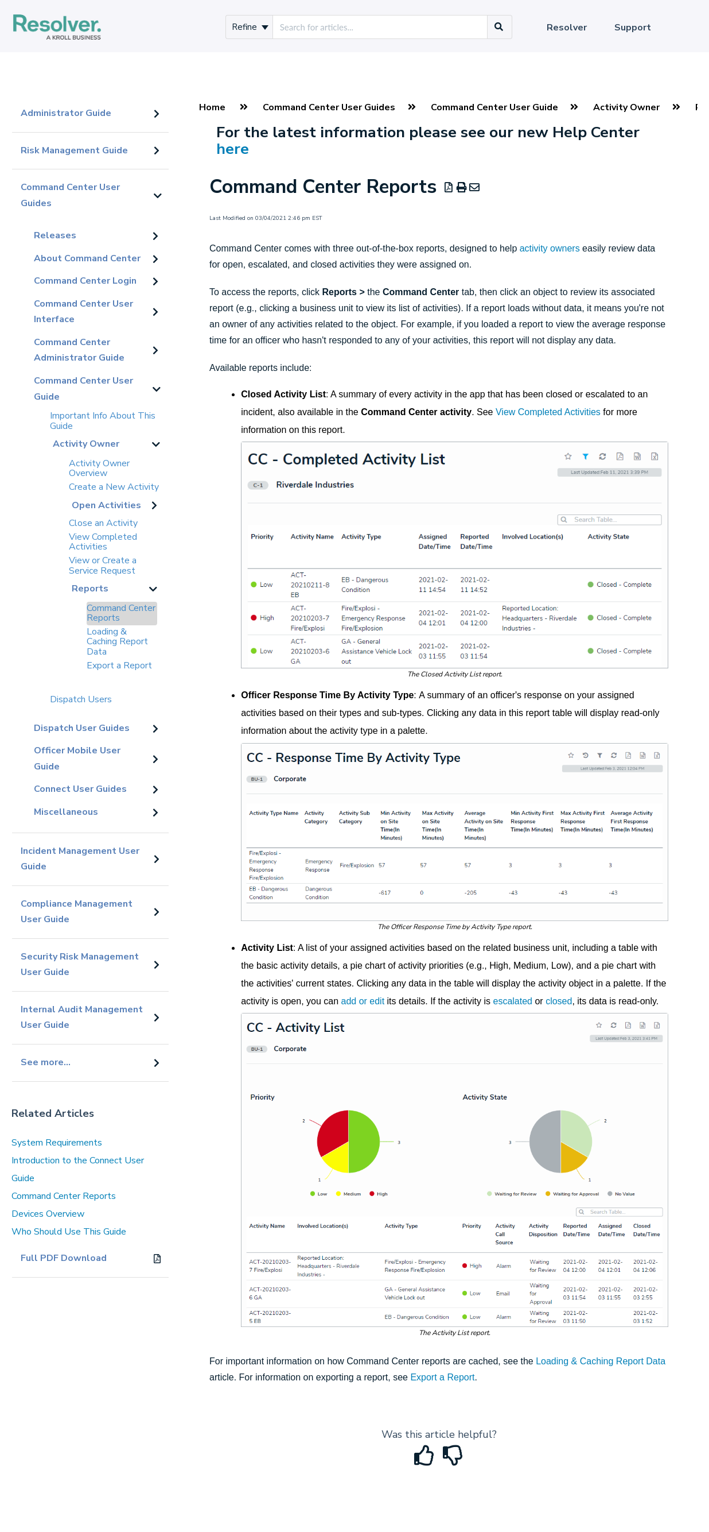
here (232, 148)
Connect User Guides (80, 789)
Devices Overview (47, 1214)
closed (559, 1001)
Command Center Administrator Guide (79, 350)
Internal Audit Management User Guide (82, 1017)
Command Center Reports (121, 613)
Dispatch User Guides (82, 728)
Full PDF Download (64, 1258)
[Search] (499, 27)
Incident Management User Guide (80, 859)
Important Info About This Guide (102, 420)
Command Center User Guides (70, 195)
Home (212, 107)
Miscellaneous (66, 812)
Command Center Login (85, 280)
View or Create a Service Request (103, 565)
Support (632, 27)
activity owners (550, 248)
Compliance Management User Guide (77, 911)
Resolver (567, 27)
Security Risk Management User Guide (80, 964)
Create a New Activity (114, 487)
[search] (380, 27)
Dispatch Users (81, 699)
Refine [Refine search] (250, 27)
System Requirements (56, 1142)
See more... (46, 1062)
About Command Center (87, 258)
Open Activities (106, 505)
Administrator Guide (66, 113)
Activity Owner (86, 444)
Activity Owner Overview (99, 468)
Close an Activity (103, 523)
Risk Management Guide (74, 150)
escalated (513, 1001)
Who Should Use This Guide (68, 1231)
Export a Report (119, 665)
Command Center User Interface (83, 311)
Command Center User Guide (83, 388)
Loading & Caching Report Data (117, 641)
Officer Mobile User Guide (77, 758)
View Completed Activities (103, 542)
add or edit (363, 1001)
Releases (55, 235)
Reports (90, 588)
